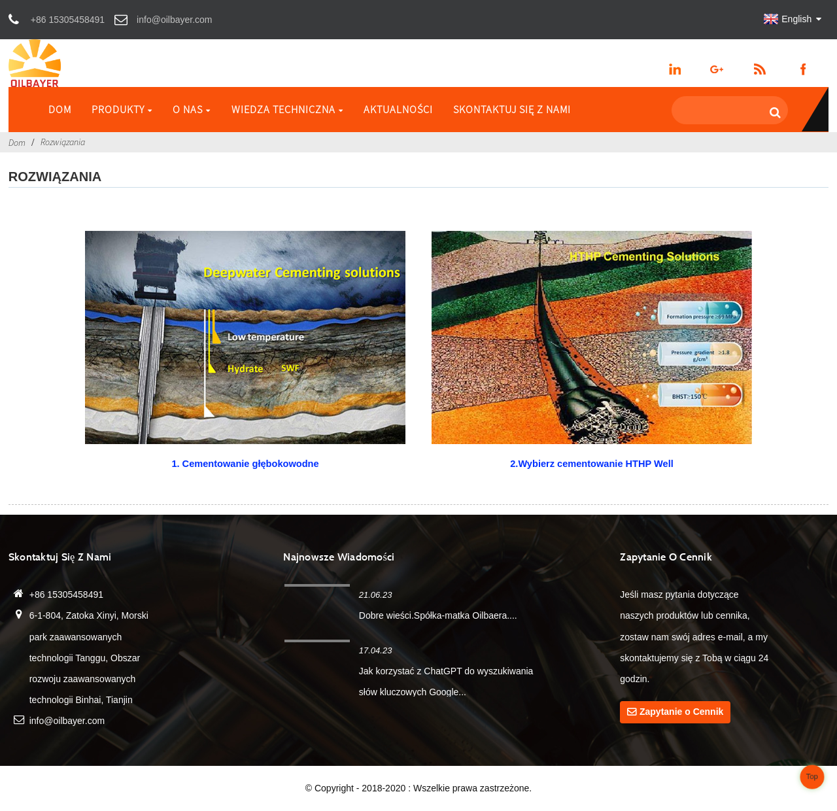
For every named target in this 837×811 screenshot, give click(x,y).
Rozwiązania (63, 142)
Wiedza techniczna (287, 109)
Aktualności (398, 109)
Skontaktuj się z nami (512, 109)
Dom (59, 109)
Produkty (122, 109)
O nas (192, 109)
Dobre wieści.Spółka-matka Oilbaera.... (438, 615)
